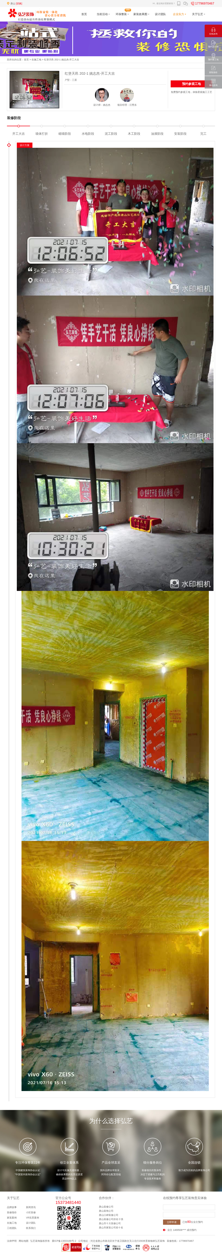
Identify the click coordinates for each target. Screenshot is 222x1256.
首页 (26, 59)
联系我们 (31, 1228)
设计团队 (31, 1222)
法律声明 (12, 1241)
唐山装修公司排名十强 (111, 1219)
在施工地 (36, 59)
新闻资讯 (31, 1207)
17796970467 (202, 3)
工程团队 (12, 1228)
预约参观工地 (191, 84)
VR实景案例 (32, 1217)
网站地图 (23, 1241)
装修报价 (12, 1212)
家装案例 (12, 1217)
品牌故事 (12, 1207)
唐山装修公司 (106, 1206)
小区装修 (31, 1212)
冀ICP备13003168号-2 (64, 1241)
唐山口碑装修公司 (108, 1215)
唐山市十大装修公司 (110, 1223)
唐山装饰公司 (106, 1210)
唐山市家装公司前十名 (111, 1227)
